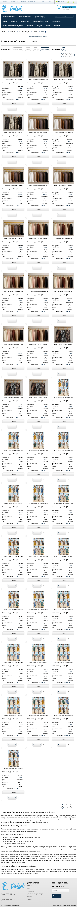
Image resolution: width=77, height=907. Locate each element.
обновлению (45, 49)
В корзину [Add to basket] (13, 103)
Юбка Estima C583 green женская (38, 715)
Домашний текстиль (40, 21)
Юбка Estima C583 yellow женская (63, 662)
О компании (14, 2)
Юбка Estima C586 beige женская (13, 556)
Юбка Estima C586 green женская (63, 503)
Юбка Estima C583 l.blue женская (63, 609)
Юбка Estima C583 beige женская (13, 662)
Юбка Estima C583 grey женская (13, 715)
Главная (5, 2)
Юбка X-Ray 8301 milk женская (13, 79)
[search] (56, 16)
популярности (17, 49)
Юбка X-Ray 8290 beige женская (13, 238)
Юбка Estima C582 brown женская (13, 768)
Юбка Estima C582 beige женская (63, 715)
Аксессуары (25, 21)
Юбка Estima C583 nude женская (38, 662)
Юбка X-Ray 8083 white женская (38, 238)
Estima (70, 406)
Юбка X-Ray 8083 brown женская (13, 344)
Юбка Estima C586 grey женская (63, 556)
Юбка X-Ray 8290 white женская (38, 132)
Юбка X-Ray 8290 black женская (63, 185)
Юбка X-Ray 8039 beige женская (38, 397)
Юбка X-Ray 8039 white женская (63, 344)
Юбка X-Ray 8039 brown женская (13, 397)
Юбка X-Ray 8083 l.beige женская (13, 291)
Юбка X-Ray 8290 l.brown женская (63, 132)
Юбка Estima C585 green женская (38, 450)
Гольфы (14, 21)
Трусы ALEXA (56, 21)
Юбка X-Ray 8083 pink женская (63, 238)
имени (28, 49)
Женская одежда (9, 16)
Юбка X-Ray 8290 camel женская (38, 185)
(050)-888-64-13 (8, 900)
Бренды (57, 26)
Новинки (30, 26)
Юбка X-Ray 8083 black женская (38, 344)
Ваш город (60, 2)
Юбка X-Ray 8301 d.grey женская (38, 79)
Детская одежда (40, 16)
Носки (5, 21)
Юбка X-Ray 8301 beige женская (13, 132)
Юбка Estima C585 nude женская (13, 450)
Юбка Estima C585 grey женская (13, 503)
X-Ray (20, 88)
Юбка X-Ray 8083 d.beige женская (38, 291)
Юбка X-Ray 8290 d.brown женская (13, 185)
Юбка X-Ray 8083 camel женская (63, 291)
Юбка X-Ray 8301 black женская (63, 79)
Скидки (39, 26)
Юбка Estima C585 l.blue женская (63, 450)
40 (64, 49)
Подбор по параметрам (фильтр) (38, 36)
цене (35, 49)
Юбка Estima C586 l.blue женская (38, 556)
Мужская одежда (25, 16)
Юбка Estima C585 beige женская (63, 397)
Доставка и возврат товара (28, 2)
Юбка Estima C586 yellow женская (38, 609)
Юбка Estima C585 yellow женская (38, 503)
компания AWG (72, 905)
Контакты (42, 2)
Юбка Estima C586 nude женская (13, 609)
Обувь (48, 26)
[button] (50, 2)
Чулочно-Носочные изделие (13, 26)
